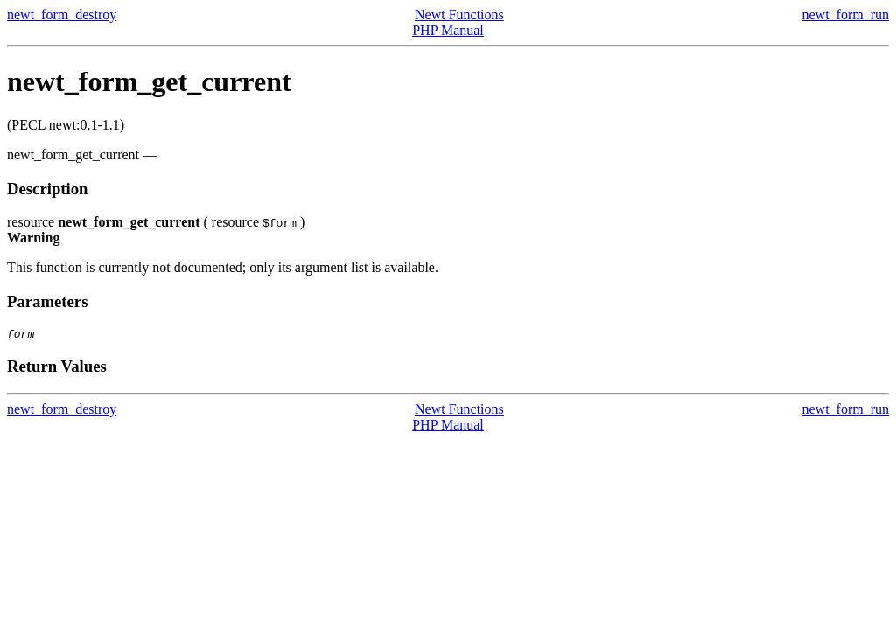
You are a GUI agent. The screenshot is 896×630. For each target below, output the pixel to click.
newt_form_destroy (61, 14)
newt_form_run (845, 14)
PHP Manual (448, 30)
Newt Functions (459, 14)
